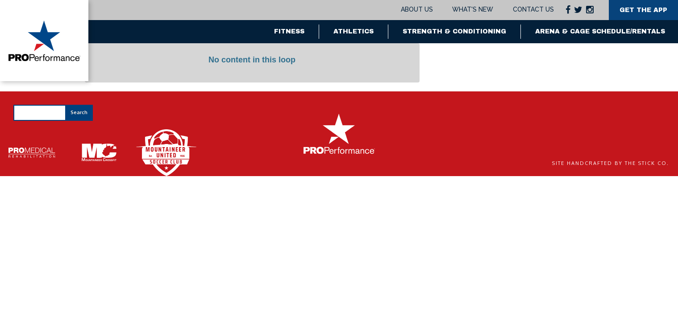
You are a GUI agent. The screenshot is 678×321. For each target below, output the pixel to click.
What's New (472, 9)
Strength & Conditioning (454, 31)
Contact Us (533, 9)
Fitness (289, 31)
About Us (417, 9)
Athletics (353, 31)
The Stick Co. (647, 163)
